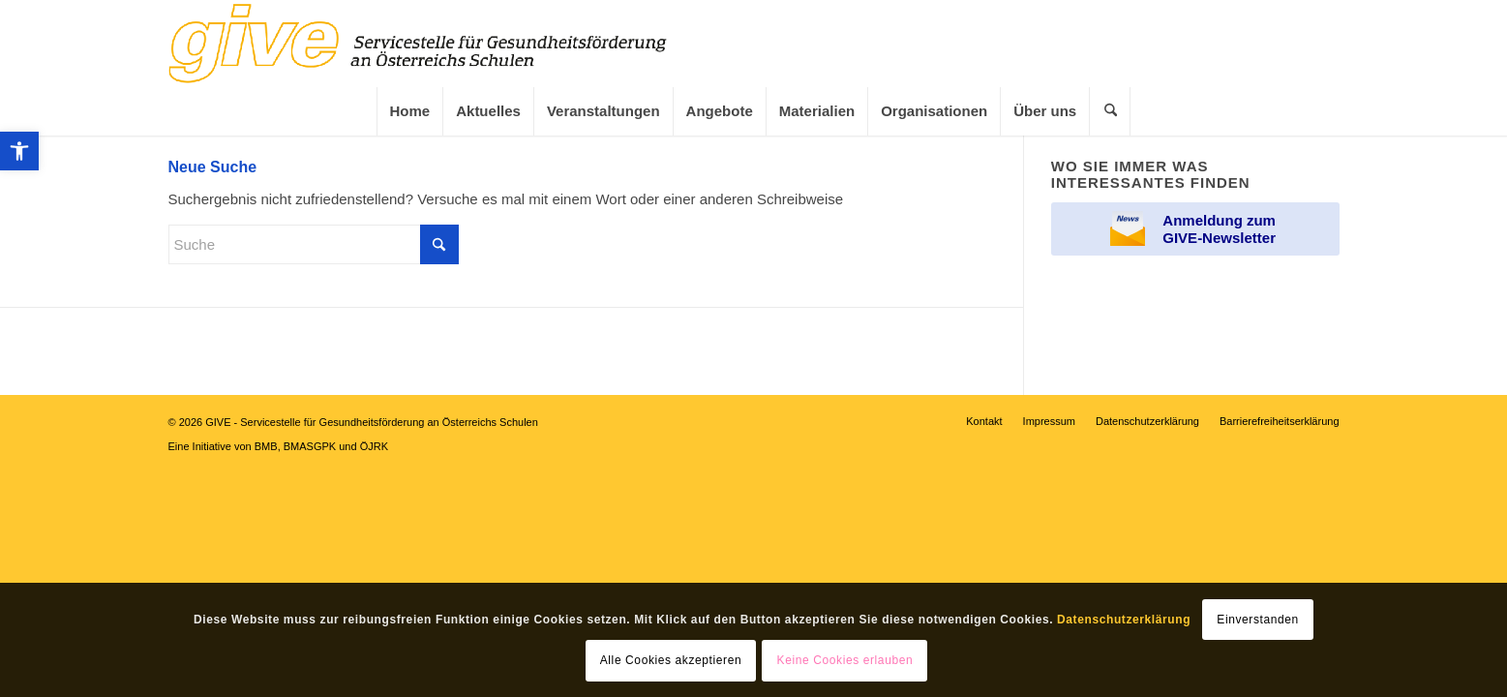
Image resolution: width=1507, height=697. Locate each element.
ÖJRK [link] (374, 446)
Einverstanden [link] (1258, 619)
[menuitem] (410, 111)
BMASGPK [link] (310, 446)
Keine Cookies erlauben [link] (845, 660)
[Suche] (313, 244)
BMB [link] (266, 446)
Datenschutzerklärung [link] (1124, 619)
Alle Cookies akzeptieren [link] (670, 660)
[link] (19, 151)
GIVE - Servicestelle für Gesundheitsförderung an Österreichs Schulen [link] (371, 422)
